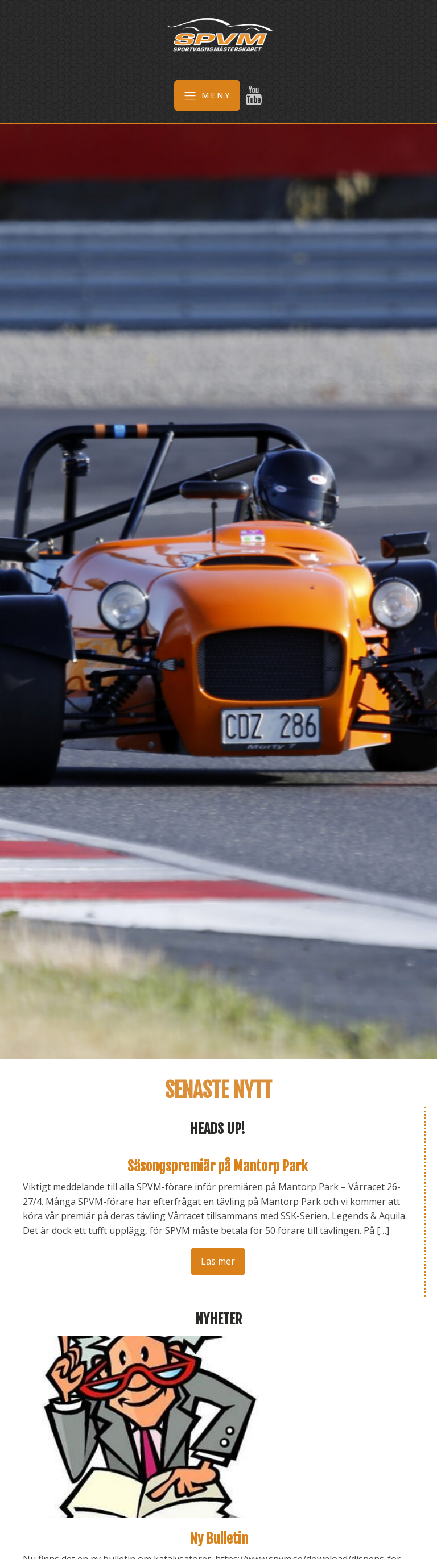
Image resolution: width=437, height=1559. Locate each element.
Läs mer (218, 1261)
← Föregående (47, 1280)
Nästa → (117, 1280)
